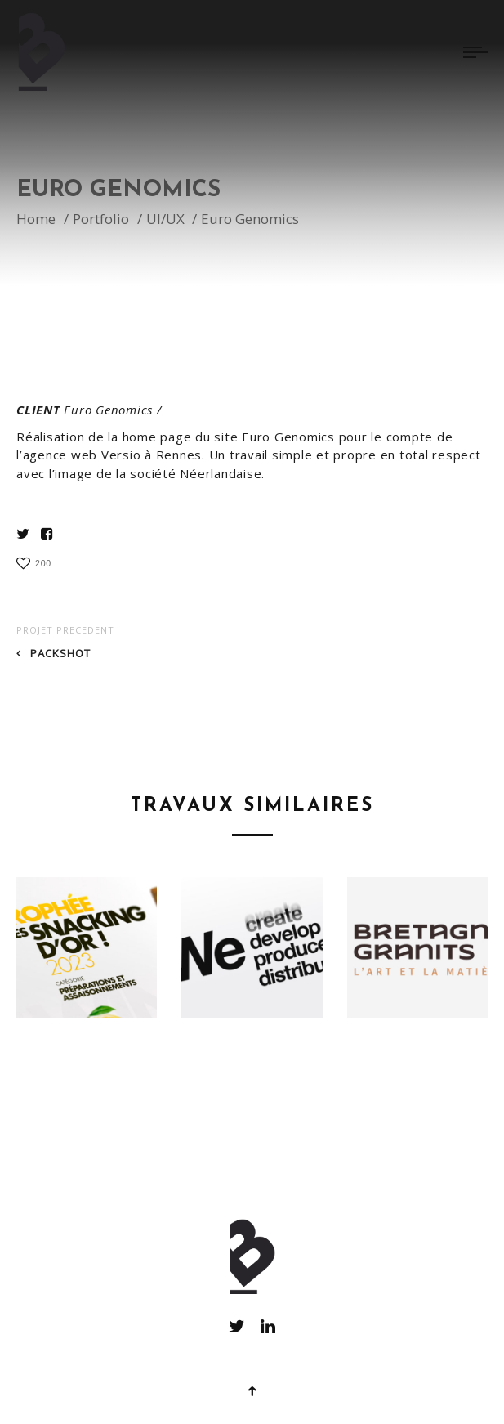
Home (36, 222)
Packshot (60, 653)
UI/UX (165, 222)
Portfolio (101, 222)
